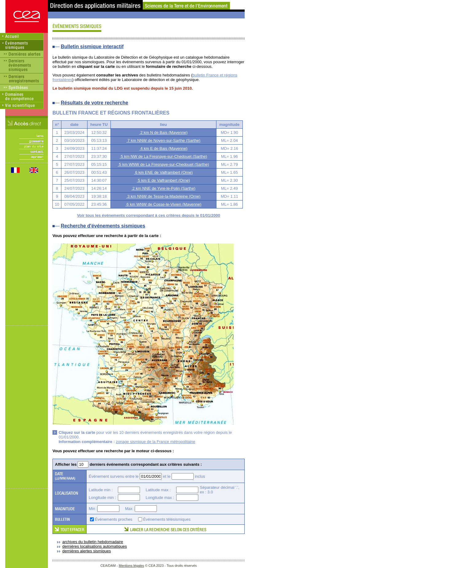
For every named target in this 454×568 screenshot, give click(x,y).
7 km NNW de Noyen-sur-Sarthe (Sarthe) (163, 140)
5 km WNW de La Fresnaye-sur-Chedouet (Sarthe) (163, 164)
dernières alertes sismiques (86, 551)
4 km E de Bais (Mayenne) (163, 148)
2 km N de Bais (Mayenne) (163, 132)
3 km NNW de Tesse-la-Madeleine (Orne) (163, 196)
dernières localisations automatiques (94, 546)
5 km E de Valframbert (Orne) (163, 180)
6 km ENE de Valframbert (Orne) (163, 172)
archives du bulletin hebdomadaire (92, 541)
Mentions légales (131, 565)
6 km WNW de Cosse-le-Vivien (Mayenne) (163, 204)
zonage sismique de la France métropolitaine (155, 441)
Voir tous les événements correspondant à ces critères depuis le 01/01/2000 (148, 215)
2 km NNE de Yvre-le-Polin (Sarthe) (163, 188)
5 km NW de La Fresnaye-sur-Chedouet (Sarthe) (163, 156)
